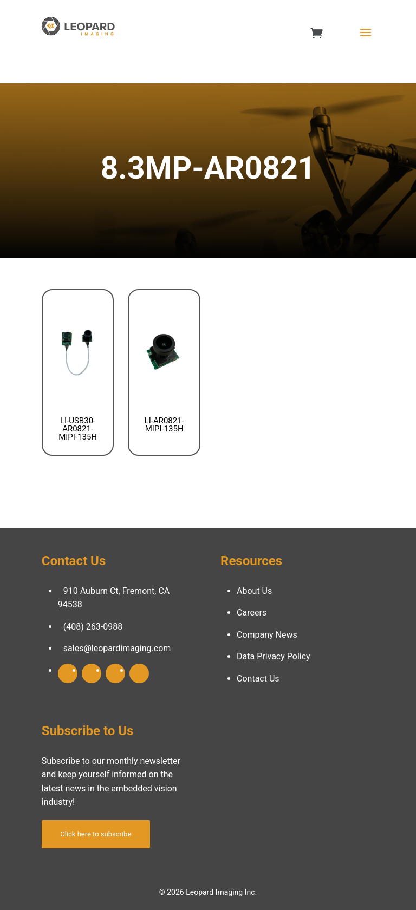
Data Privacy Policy (273, 656)
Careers (251, 612)
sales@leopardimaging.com (117, 648)
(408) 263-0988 (92, 626)
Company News (267, 635)
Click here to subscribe (95, 834)
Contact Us (258, 678)
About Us (254, 591)
